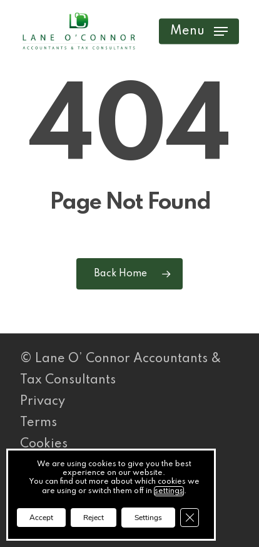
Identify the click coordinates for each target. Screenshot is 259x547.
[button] (199, 31)
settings (169, 491)
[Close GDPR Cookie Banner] (189, 517)
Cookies (44, 444)
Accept (41, 518)
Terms (38, 423)
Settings (148, 518)
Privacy (42, 401)
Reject (93, 518)
